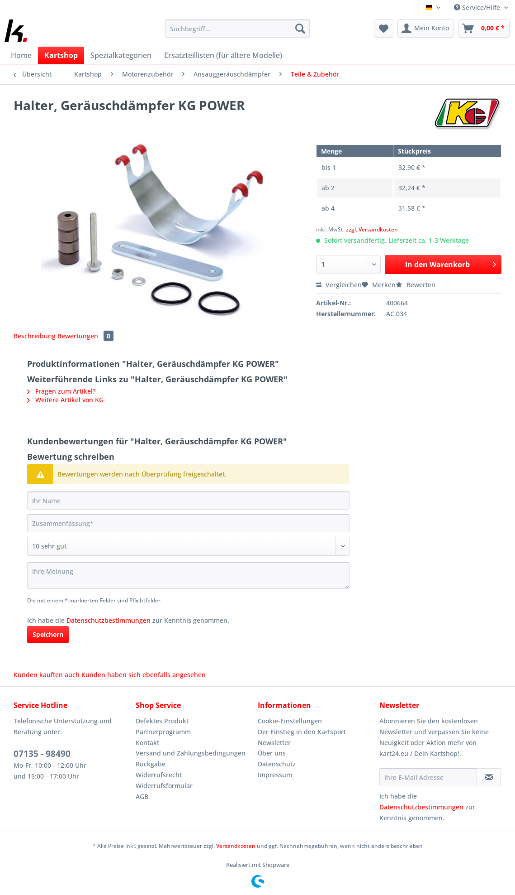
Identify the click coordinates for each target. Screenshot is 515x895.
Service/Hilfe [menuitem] (478, 7)
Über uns (272, 753)
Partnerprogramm (163, 731)
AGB (142, 796)
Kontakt (147, 742)
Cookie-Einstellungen (290, 721)
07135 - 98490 (42, 754)
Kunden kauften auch (47, 674)
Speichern (48, 634)
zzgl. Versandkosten (372, 229)
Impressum (275, 774)
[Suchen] (300, 28)
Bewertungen (85, 336)
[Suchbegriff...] (237, 28)
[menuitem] (237, 32)
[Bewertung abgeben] (188, 546)
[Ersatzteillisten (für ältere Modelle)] (223, 55)
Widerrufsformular (164, 785)
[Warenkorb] (484, 28)
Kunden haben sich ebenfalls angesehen (143, 674)
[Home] (21, 55)
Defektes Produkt (162, 721)
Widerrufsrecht (159, 774)
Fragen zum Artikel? (61, 391)
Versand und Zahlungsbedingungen (191, 753)
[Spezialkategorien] (121, 55)
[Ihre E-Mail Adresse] (428, 777)
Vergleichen (339, 284)
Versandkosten (235, 846)
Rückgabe (150, 764)
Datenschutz (277, 764)
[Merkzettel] (383, 28)
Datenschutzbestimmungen (108, 620)
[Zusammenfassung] (188, 523)
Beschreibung (35, 336)
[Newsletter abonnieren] (489, 777)
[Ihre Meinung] (188, 575)
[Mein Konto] (425, 28)
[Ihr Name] (188, 500)
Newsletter (274, 742)
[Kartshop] (61, 55)
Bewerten (415, 284)
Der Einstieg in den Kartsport (302, 731)
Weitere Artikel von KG (65, 399)
